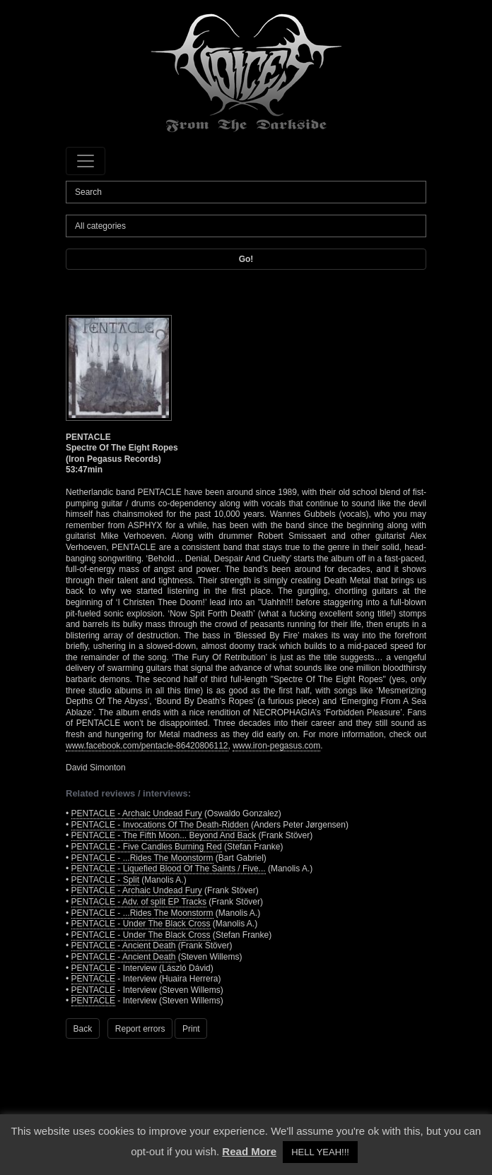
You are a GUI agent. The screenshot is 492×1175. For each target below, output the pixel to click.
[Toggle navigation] (85, 161)
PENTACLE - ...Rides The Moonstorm (142, 858)
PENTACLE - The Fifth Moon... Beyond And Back (164, 835)
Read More (249, 1151)
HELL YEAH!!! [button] (320, 1152)
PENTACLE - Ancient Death (123, 945)
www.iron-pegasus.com (276, 746)
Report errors (140, 1029)
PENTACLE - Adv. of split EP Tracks (138, 902)
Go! (246, 259)
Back (83, 1029)
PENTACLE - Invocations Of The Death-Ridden (160, 825)
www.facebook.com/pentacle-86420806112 (147, 746)
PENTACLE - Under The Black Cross (141, 924)
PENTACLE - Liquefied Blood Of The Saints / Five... (168, 868)
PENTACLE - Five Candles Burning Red (146, 847)
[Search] (246, 192)
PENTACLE (93, 968)
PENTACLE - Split (105, 880)
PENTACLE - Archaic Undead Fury (136, 813)
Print (191, 1029)
